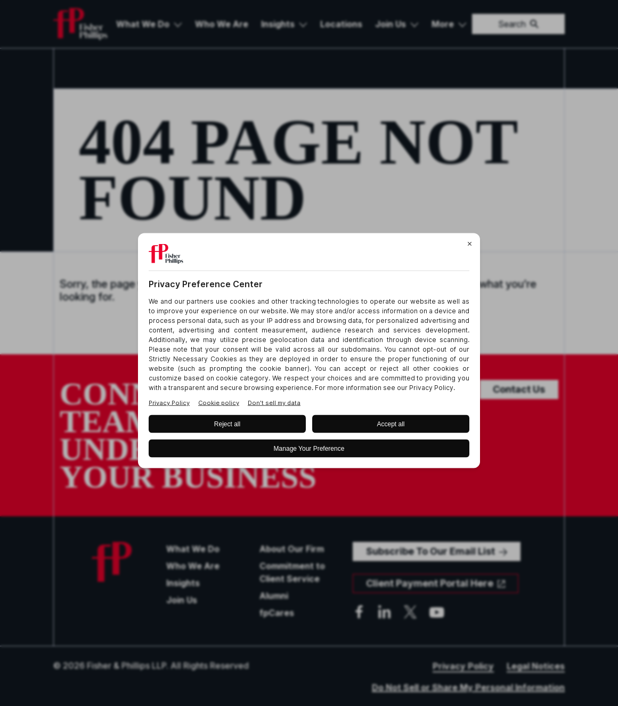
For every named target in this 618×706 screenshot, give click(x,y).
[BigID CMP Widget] (309, 353)
